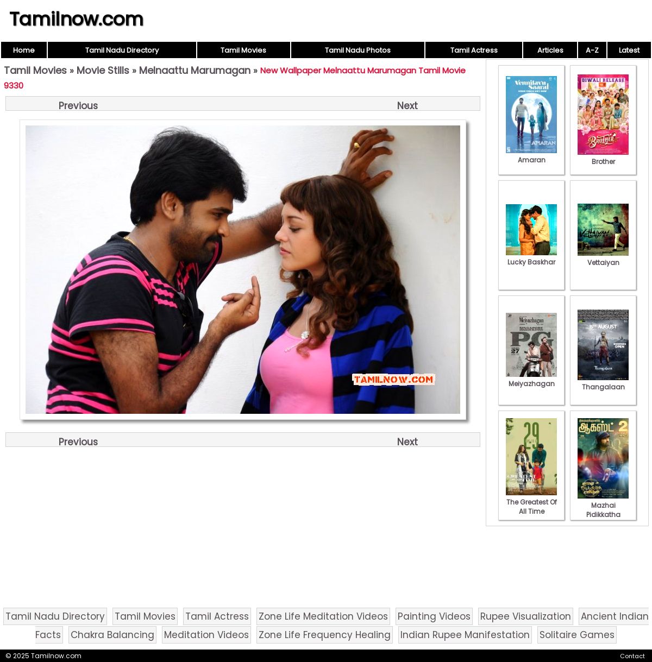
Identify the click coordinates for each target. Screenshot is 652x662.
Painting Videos (434, 616)
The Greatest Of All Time (531, 502)
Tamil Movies (243, 50)
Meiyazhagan (531, 379)
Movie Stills (103, 70)
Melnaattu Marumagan (194, 70)
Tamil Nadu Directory (122, 50)
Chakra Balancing (112, 634)
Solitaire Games (577, 634)
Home (24, 50)
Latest (629, 50)
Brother (603, 157)
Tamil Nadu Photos (358, 50)
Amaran (531, 155)
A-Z (592, 50)
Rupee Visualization (525, 616)
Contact (632, 656)
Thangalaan (603, 382)
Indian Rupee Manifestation (465, 634)
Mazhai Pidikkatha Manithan (603, 509)
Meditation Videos (206, 634)
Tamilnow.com (76, 19)
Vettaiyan (603, 258)
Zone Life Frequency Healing (325, 634)
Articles (550, 50)
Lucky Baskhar (531, 257)
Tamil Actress (474, 50)
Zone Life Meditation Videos (323, 616)
